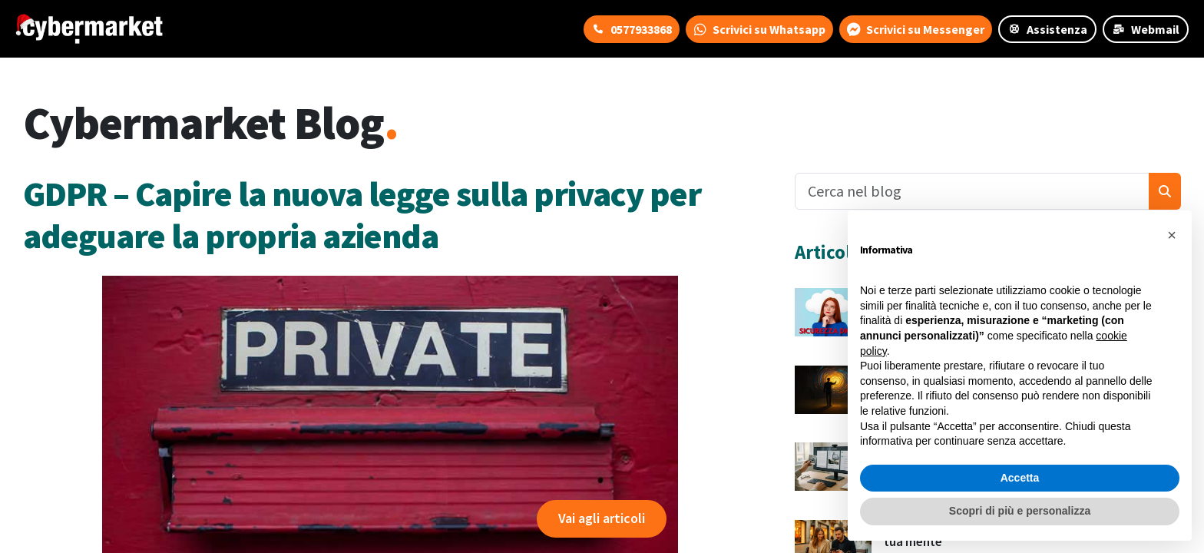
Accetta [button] (1020, 478)
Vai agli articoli (601, 518)
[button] (1171, 235)
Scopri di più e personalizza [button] (1019, 511)
